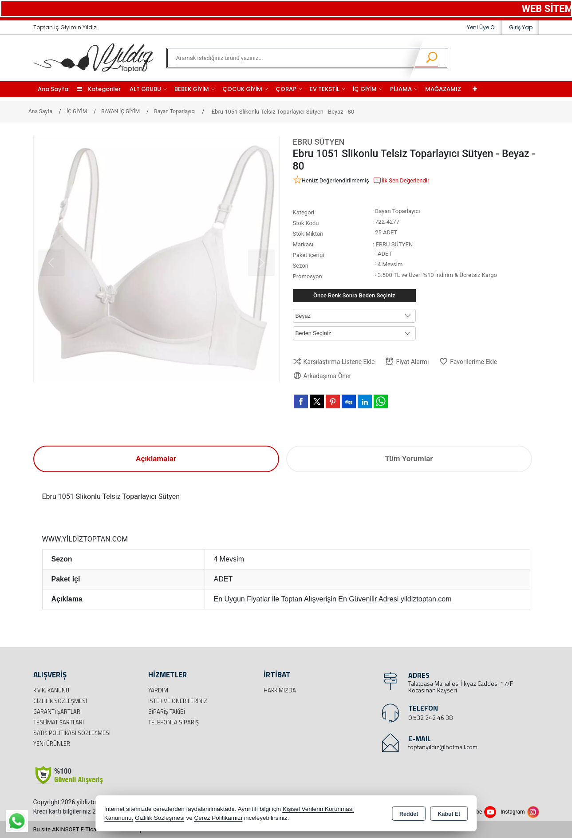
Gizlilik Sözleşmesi (60, 700)
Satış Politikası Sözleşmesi (71, 732)
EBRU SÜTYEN (319, 141)
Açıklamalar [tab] (156, 458)
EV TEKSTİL (324, 89)
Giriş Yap (521, 27)
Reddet (408, 814)
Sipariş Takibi (166, 711)
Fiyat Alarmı (407, 361)
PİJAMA (401, 89)
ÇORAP (286, 89)
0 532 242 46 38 (430, 717)
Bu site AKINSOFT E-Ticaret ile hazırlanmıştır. (90, 829)
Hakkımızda (280, 690)
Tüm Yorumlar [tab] (409, 458)
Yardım (158, 690)
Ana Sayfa (53, 89)
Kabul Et (449, 814)
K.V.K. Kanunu (51, 690)
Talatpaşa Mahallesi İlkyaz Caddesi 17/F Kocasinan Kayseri (460, 687)
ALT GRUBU (145, 89)
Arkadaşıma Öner (322, 376)
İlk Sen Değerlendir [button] (401, 180)
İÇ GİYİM (365, 89)
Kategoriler (99, 89)
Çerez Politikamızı (218, 817)
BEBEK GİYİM (191, 89)
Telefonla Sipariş (173, 722)
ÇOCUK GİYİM (242, 89)
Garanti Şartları (57, 711)
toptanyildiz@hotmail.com (442, 746)
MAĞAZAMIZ (443, 89)
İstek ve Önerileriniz (177, 700)
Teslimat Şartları (58, 722)
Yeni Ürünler (51, 743)
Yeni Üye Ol (481, 27)
